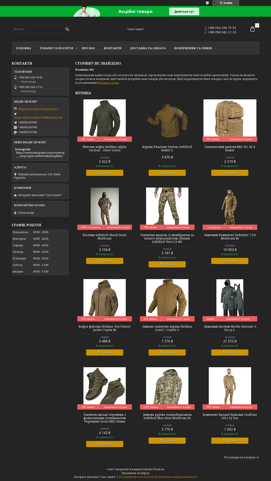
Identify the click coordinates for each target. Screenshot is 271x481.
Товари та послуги (56, 48)
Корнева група (108, 83)
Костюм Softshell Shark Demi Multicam (104, 236)
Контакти (113, 48)
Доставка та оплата (148, 48)
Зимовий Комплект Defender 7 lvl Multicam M (230, 236)
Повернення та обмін (193, 48)
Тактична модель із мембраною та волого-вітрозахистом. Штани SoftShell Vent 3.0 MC (167, 238)
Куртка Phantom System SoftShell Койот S (167, 148)
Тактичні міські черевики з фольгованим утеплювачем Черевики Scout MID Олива (104, 418)
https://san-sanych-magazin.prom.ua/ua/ (39, 109)
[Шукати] (67, 29)
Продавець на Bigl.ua (135, 473)
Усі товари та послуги (239, 457)
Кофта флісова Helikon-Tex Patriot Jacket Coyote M (104, 328)
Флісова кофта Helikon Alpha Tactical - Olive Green (105, 148)
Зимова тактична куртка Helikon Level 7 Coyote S (167, 328)
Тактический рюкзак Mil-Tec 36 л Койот (230, 148)
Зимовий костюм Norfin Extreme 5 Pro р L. (230, 328)
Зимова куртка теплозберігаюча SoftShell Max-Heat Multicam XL (167, 416)
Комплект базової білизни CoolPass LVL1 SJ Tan (230, 416)
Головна (23, 48)
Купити (106, 173)
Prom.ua (159, 469)
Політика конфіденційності (177, 477)
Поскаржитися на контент (137, 477)
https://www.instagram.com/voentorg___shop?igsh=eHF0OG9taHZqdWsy (40, 154)
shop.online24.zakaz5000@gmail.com (38, 117)
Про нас (88, 48)
